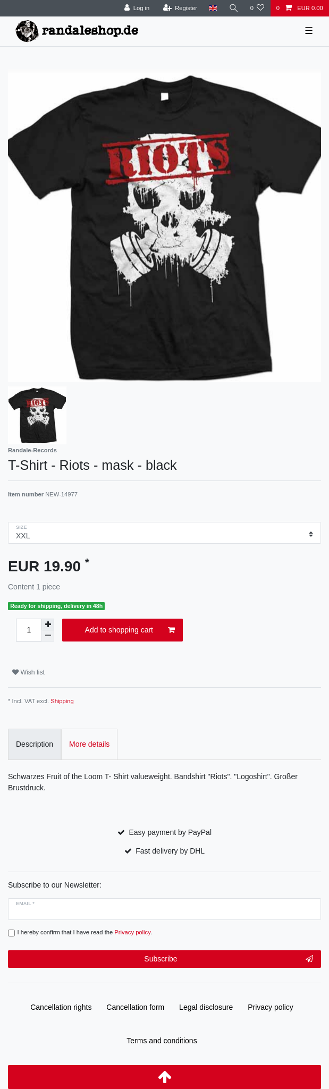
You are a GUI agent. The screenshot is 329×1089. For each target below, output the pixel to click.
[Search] (233, 8)
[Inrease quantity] (47, 624)
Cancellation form (135, 1007)
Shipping (62, 701)
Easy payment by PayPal (170, 832)
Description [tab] (34, 744)
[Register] (180, 8)
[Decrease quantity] (47, 635)
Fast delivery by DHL (170, 851)
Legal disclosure (206, 1007)
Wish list (28, 672)
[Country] (213, 8)
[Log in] (137, 8)
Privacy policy (270, 1007)
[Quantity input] (28, 630)
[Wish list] (257, 8)
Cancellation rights (60, 1007)
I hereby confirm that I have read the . (85, 932)
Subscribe (228, 959)
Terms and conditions (161, 1040)
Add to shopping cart (130, 630)
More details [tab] (89, 744)
